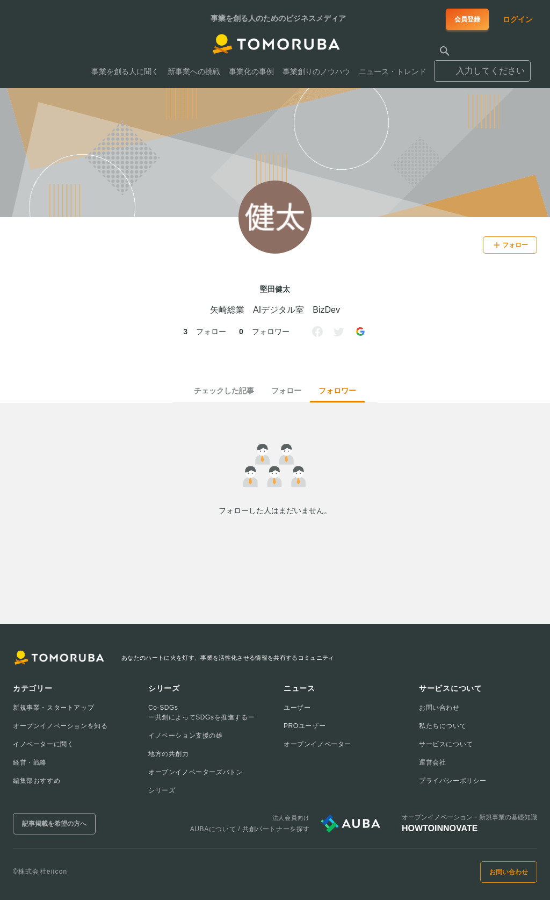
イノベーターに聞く (43, 744)
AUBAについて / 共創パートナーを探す (250, 829)
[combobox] (482, 66)
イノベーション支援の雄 (185, 735)
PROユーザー (304, 726)
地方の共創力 (168, 754)
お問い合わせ (439, 707)
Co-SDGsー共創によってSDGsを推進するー (201, 712)
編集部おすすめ (36, 780)
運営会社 (432, 762)
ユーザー (297, 707)
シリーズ (161, 790)
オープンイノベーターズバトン (195, 772)
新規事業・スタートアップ (53, 707)
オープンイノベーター (317, 744)
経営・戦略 (30, 762)
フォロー (286, 390)
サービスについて (446, 744)
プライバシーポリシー (453, 780)
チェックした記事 (224, 390)
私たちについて (442, 726)
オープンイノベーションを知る (60, 726)
